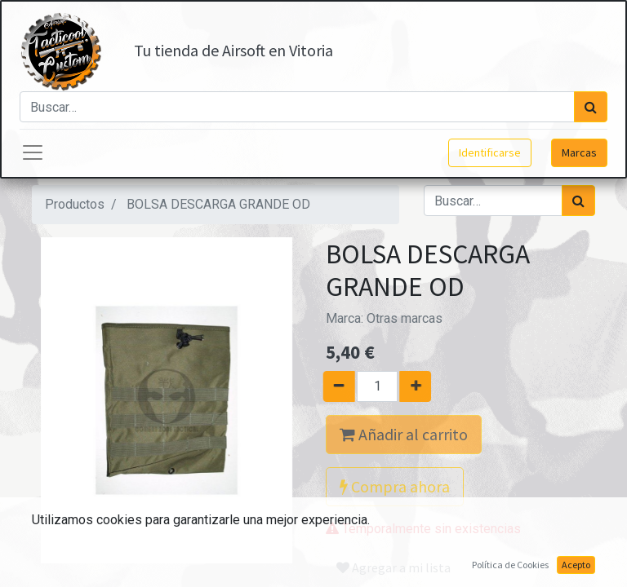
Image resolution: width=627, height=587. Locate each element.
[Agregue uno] (422, 386)
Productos (74, 204)
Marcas (579, 152)
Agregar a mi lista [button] (393, 567)
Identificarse (490, 152)
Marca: (384, 318)
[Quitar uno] (333, 386)
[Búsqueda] (590, 106)
